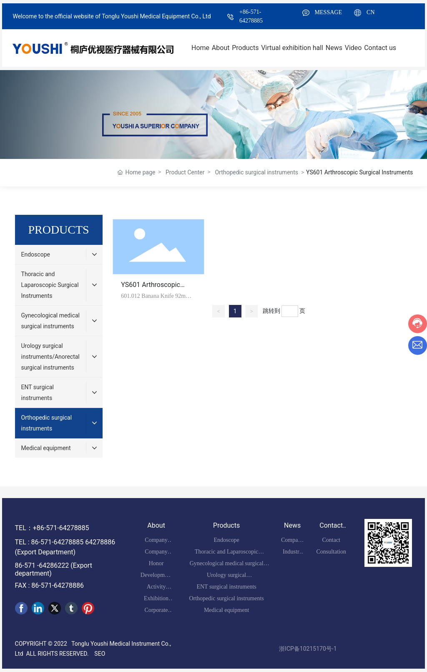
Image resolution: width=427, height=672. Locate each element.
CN (370, 12)
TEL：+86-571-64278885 (52, 528)
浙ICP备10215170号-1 (308, 648)
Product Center (185, 172)
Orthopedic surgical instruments (256, 172)
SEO (99, 653)
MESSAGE (328, 12)
